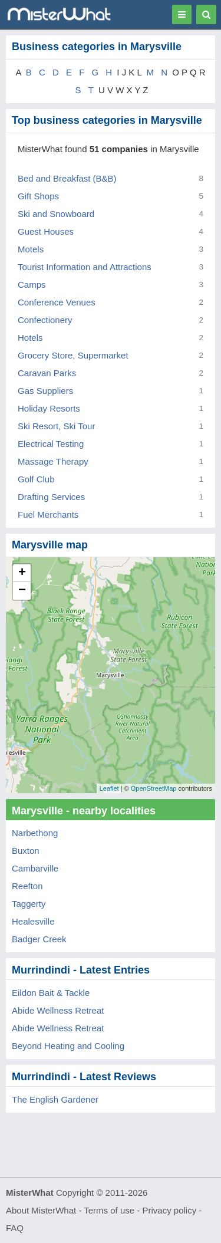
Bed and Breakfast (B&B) (67, 178)
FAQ (15, 1228)
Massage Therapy (53, 461)
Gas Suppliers (45, 391)
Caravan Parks (47, 373)
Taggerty (29, 904)
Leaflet (109, 788)
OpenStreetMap (154, 788)
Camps (32, 284)
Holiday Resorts (49, 408)
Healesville (33, 921)
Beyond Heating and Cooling (68, 1046)
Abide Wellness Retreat (58, 1010)
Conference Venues (56, 302)
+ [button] (22, 573)
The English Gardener (55, 1099)
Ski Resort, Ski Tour (56, 426)
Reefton (27, 886)
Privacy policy (170, 1210)
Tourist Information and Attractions (84, 267)
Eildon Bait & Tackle (51, 993)
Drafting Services (51, 497)
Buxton (25, 851)
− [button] (22, 591)
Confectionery (45, 320)
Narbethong (35, 833)
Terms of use (109, 1210)
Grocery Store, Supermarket (73, 355)
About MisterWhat (41, 1210)
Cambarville (35, 868)
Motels (31, 249)
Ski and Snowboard (56, 214)
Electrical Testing (51, 444)
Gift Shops (38, 196)
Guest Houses (46, 231)
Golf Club (36, 479)
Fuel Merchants (48, 514)
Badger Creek (39, 939)
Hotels (30, 338)
